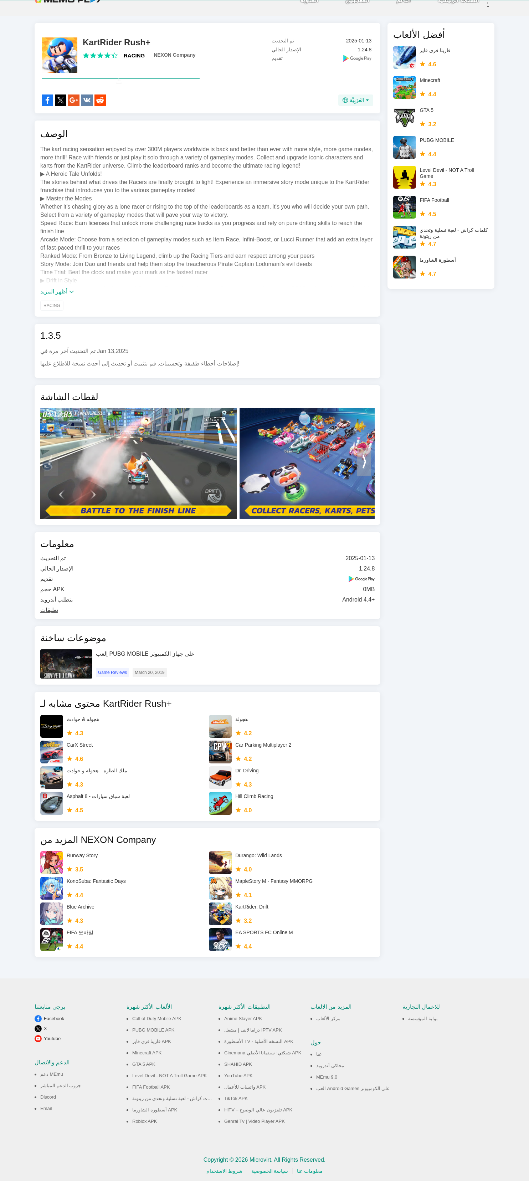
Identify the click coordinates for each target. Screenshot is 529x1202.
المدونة (297, 10)
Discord (48, 1118)
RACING (134, 61)
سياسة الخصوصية (269, 1192)
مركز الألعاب (328, 1039)
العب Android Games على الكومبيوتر (353, 1109)
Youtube (52, 1059)
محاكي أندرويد (330, 1086)
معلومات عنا (310, 1192)
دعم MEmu (51, 1095)
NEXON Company (174, 60)
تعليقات (49, 631)
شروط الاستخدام (224, 1192)
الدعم (392, 10)
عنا (319, 1075)
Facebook (54, 1039)
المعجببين (346, 10)
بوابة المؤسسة (423, 1039)
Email (46, 1129)
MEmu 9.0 (326, 1098)
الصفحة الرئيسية (447, 10)
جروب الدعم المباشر (60, 1106)
